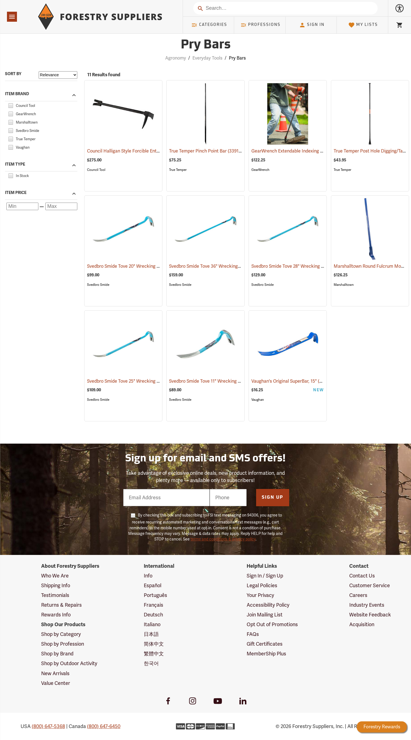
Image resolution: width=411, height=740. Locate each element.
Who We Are (55, 576)
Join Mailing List (265, 615)
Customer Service (369, 585)
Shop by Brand (57, 654)
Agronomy (175, 58)
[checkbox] (10, 105)
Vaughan (257, 400)
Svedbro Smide (98, 285)
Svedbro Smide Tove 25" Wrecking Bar (133, 381)
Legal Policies (262, 585)
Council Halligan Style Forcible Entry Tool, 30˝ (141, 151)
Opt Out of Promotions (272, 624)
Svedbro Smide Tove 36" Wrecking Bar (215, 266)
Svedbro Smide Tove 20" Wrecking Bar (133, 266)
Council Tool (96, 170)
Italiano (152, 624)
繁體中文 (154, 654)
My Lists (363, 25)
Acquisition (361, 624)
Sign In (312, 25)
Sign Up (272, 497)
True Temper (178, 170)
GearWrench (260, 170)
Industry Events (366, 605)
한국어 (151, 663)
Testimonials (55, 595)
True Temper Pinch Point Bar (205, 151)
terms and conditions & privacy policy (223, 539)
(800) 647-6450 (103, 726)
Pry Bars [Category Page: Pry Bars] (206, 45)
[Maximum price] (61, 206)
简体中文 (154, 644)
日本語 (151, 634)
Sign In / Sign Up (265, 576)
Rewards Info (56, 615)
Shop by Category (61, 634)
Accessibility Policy (268, 605)
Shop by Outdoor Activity (69, 663)
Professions (260, 25)
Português (155, 595)
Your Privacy (260, 595)
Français (153, 605)
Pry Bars (237, 58)
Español (152, 585)
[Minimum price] (22, 206)
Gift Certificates (265, 644)
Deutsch (153, 615)
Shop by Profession (62, 644)
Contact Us (362, 576)
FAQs (253, 634)
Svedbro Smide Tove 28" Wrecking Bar (297, 266)
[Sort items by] (58, 75)
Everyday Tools (207, 58)
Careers (358, 595)
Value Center (55, 683)
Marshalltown (344, 285)
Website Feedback (370, 615)
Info (148, 576)
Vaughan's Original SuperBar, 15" (291, 381)
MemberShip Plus (266, 654)
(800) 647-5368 (48, 726)
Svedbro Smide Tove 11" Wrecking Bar (214, 381)
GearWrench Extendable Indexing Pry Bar (300, 151)
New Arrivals (55, 673)
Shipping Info (55, 585)
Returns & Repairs (61, 605)
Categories (209, 25)
